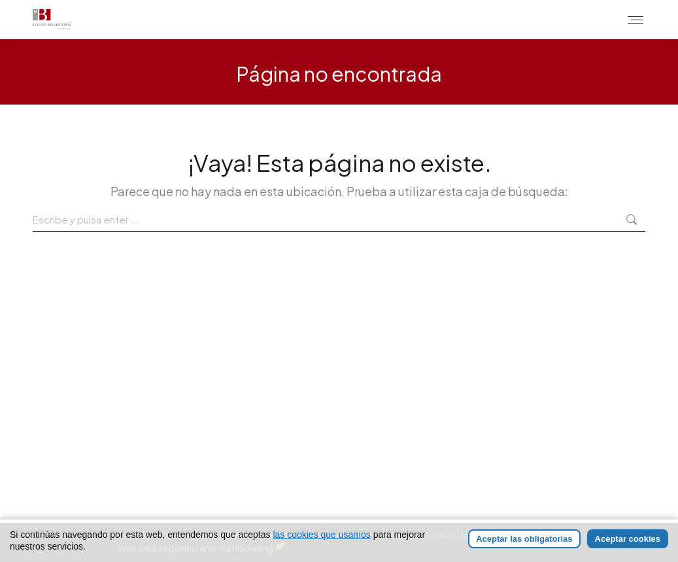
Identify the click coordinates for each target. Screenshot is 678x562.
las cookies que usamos (321, 534)
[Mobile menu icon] (635, 19)
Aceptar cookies (627, 539)
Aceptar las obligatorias (524, 539)
